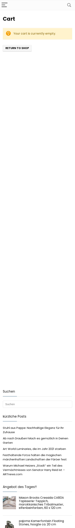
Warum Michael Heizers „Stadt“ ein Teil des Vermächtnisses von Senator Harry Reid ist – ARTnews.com (34, 470)
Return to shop (17, 48)
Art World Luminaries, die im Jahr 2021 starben (34, 449)
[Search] (69, 5)
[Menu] (4, 5)
